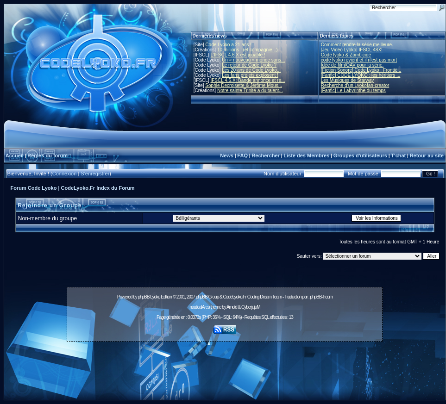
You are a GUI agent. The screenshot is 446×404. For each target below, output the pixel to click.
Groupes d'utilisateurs (360, 155)
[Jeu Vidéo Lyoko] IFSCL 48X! (352, 49)
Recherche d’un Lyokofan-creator (355, 85)
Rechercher (265, 155)
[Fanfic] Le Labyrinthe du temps (353, 90)
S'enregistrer (95, 173)
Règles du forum (47, 155)
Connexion (64, 173)
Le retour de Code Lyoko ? (249, 65)
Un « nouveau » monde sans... (253, 59)
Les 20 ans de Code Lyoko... (251, 70)
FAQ (242, 155)
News (226, 155)
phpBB (143, 296)
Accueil (15, 155)
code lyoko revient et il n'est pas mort (359, 59)
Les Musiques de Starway (347, 80)
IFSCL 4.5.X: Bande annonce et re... (247, 80)
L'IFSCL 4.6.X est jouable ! (237, 54)
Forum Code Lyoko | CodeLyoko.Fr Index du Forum (73, 188)
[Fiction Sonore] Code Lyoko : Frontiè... (361, 70)
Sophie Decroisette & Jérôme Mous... (243, 85)
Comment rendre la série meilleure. (357, 44)
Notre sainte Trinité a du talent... (250, 90)
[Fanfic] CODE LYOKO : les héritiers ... (361, 75)
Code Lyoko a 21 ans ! (228, 44)
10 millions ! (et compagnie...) (247, 49)
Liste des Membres (306, 155)
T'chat (398, 155)
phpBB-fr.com (321, 296)
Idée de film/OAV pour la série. (352, 65)
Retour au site (427, 155)
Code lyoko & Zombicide (346, 54)
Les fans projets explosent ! (250, 75)
